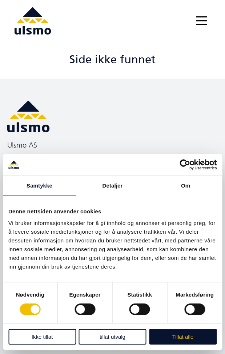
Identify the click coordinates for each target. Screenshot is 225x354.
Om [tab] (185, 185)
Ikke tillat (42, 337)
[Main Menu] (201, 21)
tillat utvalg (112, 337)
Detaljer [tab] (113, 185)
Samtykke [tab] (39, 185)
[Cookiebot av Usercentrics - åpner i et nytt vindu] (185, 164)
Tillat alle (183, 337)
